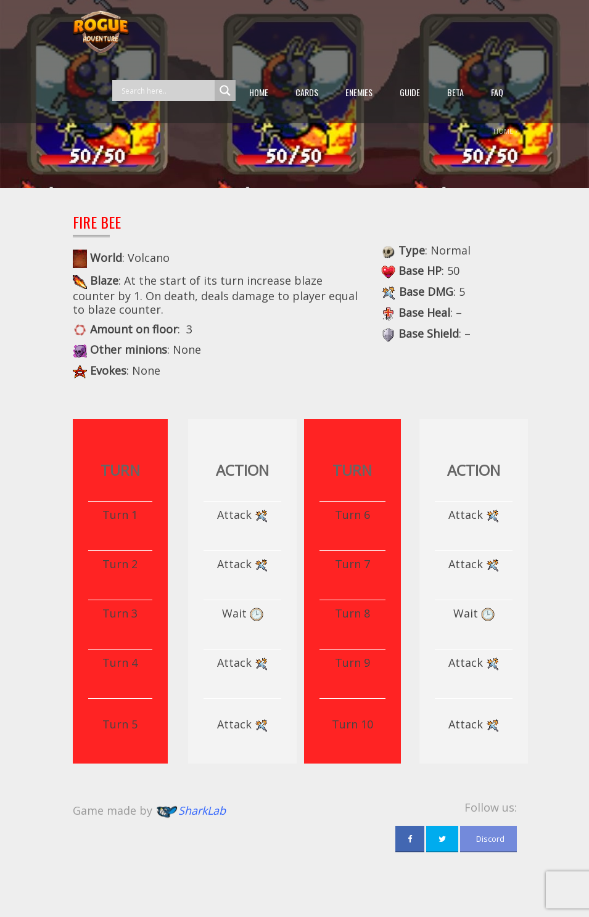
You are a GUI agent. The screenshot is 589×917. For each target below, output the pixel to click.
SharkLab (202, 810)
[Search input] (167, 90)
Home (258, 92)
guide (410, 92)
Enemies (359, 92)
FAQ (497, 92)
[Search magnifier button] (225, 90)
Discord (488, 838)
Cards (306, 92)
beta (455, 92)
